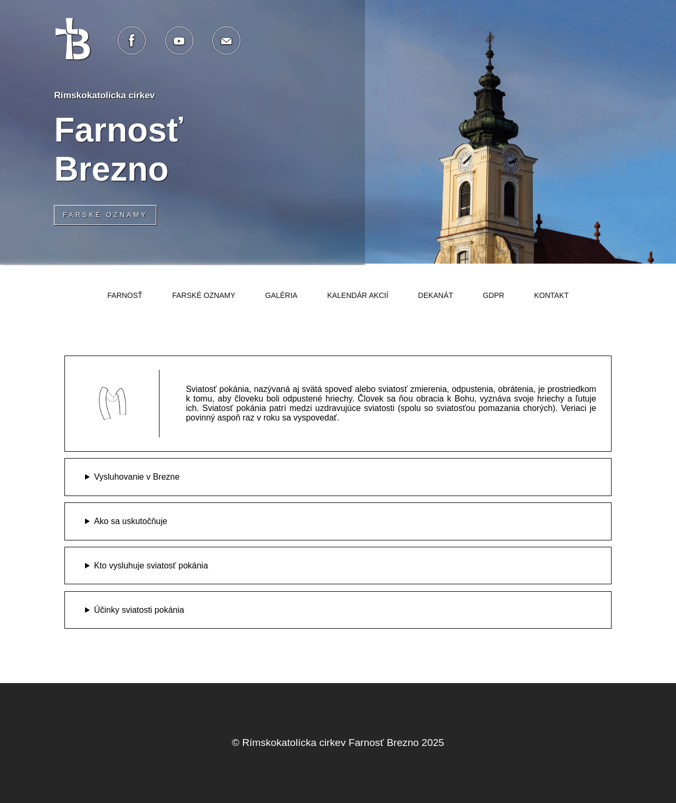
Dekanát (436, 295)
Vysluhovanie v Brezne (137, 476)
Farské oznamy (204, 295)
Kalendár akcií (357, 295)
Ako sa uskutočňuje (130, 521)
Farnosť (125, 295)
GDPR (493, 295)
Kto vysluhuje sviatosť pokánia (151, 565)
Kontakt (551, 295)
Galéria (281, 295)
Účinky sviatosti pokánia (139, 609)
